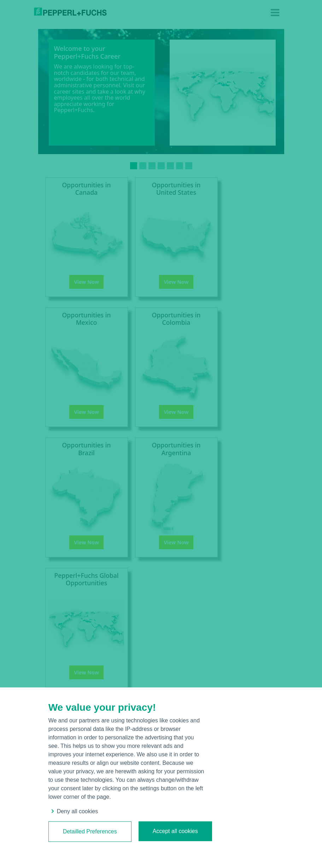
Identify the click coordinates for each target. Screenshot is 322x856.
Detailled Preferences (90, 831)
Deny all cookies (73, 811)
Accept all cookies (175, 831)
